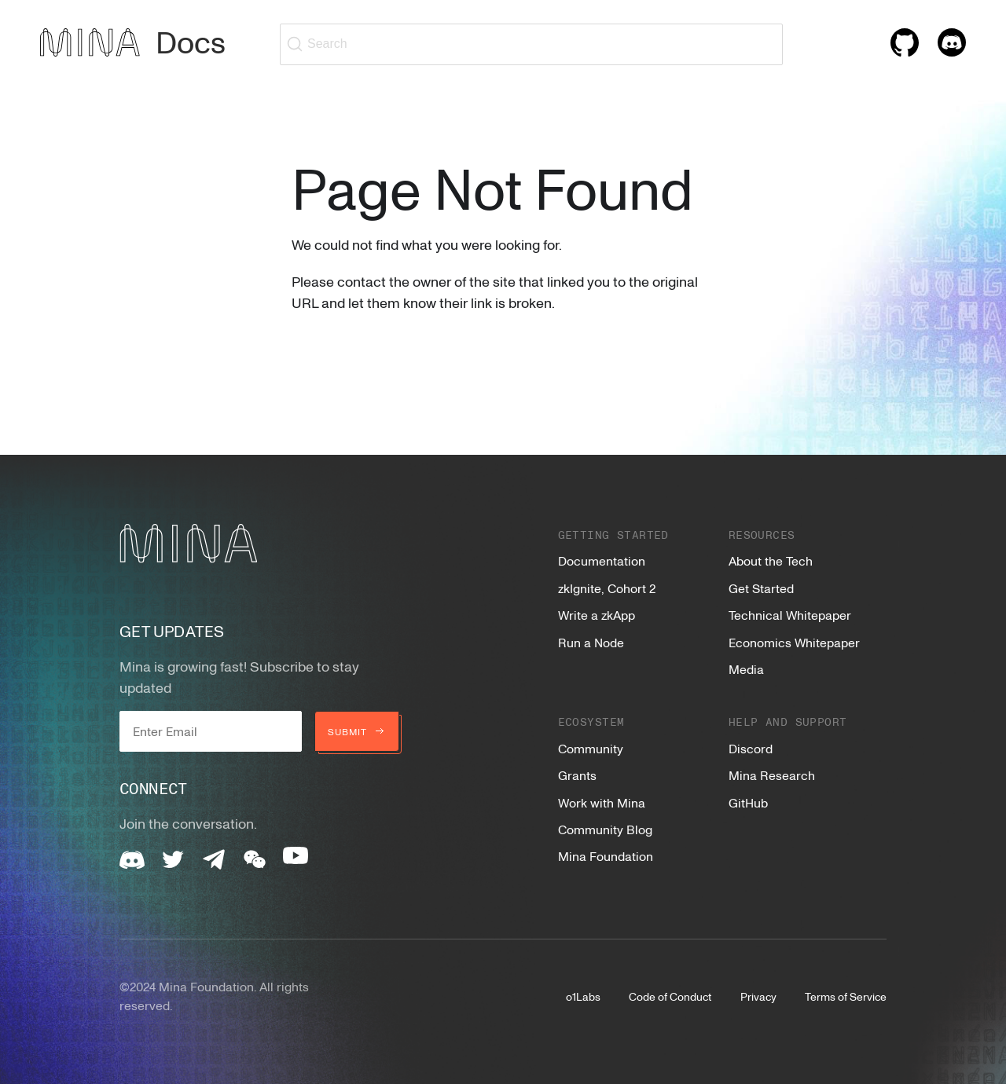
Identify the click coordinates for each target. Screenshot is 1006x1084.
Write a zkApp (596, 615)
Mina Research (772, 775)
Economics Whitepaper (794, 642)
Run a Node (591, 642)
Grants (577, 775)
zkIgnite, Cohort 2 (606, 588)
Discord (751, 748)
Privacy (758, 996)
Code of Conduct (670, 996)
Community (590, 748)
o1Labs (583, 996)
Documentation (601, 560)
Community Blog (605, 829)
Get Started (761, 588)
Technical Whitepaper (790, 615)
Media (746, 669)
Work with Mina (601, 802)
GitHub (748, 802)
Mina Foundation (605, 856)
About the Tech (771, 560)
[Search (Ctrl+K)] (531, 44)
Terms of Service (846, 996)
